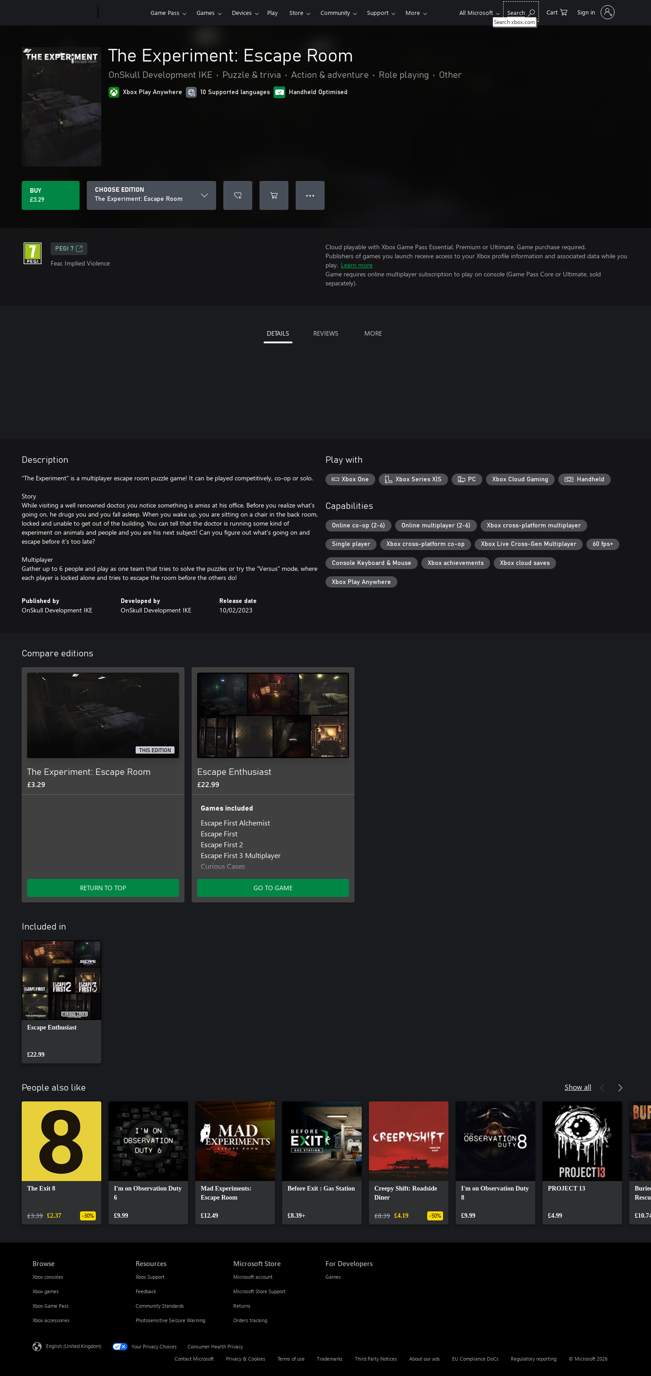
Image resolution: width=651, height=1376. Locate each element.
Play (272, 12)
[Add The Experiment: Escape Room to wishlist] (237, 195)
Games (206, 12)
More (413, 12)
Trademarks (330, 1359)
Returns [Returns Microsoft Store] (241, 1306)
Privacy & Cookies (245, 1359)
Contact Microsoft (194, 1359)
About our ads (424, 1359)
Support (377, 12)
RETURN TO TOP (103, 887)
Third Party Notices (376, 1359)
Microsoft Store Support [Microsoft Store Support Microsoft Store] (259, 1291)
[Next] (620, 1088)
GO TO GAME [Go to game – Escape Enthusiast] (273, 887)
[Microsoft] (63, 12)
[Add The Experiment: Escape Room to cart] (273, 195)
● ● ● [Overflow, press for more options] (310, 195)
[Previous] (602, 1088)
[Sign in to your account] (595, 12)
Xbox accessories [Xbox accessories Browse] (51, 1320)
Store (296, 12)
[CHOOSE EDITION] (151, 195)
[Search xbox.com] (521, 11)
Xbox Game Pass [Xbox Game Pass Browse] (51, 1306)
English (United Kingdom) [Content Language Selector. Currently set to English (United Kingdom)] (73, 1346)
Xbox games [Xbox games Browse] (46, 1291)
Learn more (357, 265)
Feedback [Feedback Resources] (146, 1291)
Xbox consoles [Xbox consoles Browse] (48, 1277)
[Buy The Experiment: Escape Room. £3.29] (51, 195)
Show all (578, 1086)
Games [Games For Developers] (333, 1277)
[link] (61, 1001)
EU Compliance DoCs (475, 1359)
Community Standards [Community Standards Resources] (160, 1306)
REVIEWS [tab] (325, 333)
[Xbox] (123, 12)
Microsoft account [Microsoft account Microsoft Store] (253, 1277)
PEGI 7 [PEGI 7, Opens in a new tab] (69, 248)
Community (335, 12)
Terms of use (291, 1359)
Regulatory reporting (534, 1359)
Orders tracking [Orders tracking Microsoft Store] (250, 1320)
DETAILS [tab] (278, 333)
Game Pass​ (165, 12)
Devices (242, 12)
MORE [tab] (373, 333)
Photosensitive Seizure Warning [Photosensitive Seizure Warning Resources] (170, 1320)
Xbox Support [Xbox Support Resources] (150, 1277)
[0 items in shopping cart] (557, 11)
